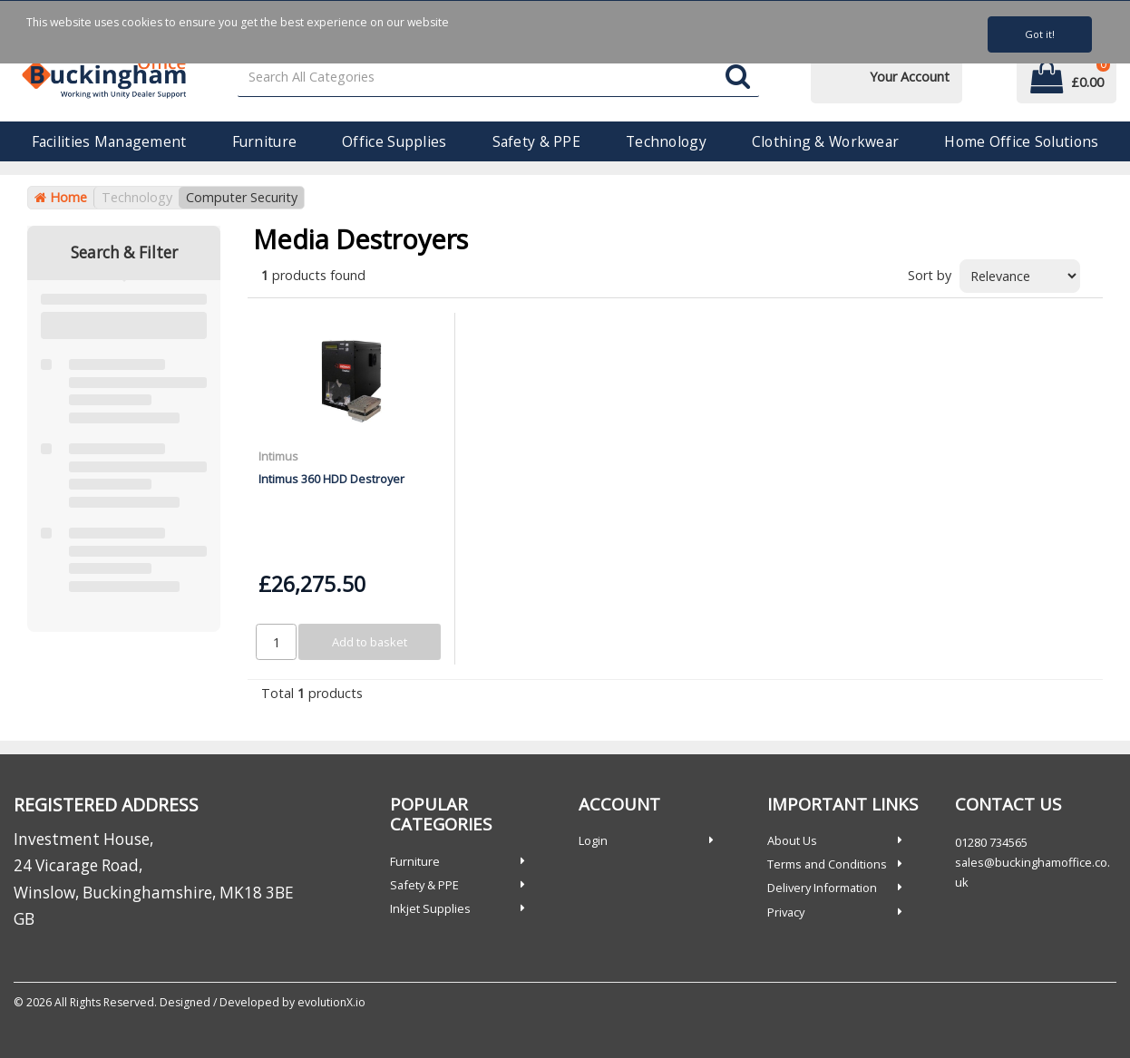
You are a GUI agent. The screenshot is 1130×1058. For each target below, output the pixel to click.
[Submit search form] (737, 77)
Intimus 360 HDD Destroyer (331, 479)
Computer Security (241, 197)
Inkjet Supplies (430, 908)
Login (593, 840)
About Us (792, 840)
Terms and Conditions (827, 864)
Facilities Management (109, 141)
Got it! (1040, 34)
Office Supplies (394, 141)
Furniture (264, 141)
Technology (666, 141)
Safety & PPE (536, 141)
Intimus (278, 456)
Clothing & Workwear (825, 141)
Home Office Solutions (1021, 141)
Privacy (785, 912)
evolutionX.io (331, 1002)
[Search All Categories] (499, 77)
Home (60, 197)
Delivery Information (822, 887)
